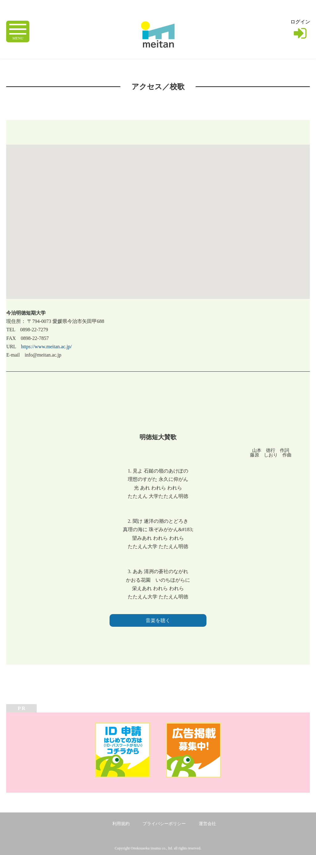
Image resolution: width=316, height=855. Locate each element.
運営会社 (207, 823)
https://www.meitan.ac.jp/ (46, 346)
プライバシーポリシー (164, 823)
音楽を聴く (158, 620)
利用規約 (121, 823)
